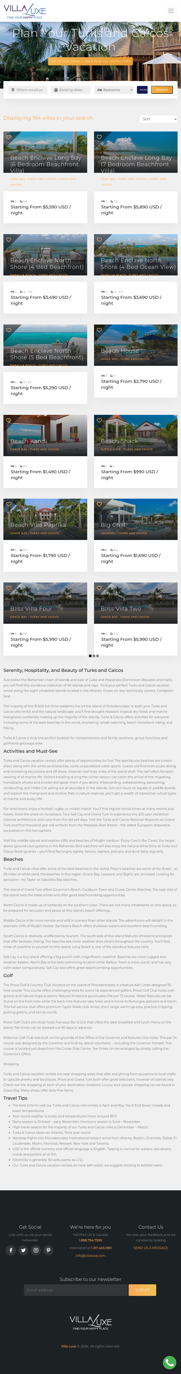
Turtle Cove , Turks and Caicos (127, 449)
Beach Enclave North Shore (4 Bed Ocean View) (138, 263)
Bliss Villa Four (31, 608)
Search (162, 90)
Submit (142, 1290)
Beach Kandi (28, 441)
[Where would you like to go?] (28, 90)
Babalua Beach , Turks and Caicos (39, 275)
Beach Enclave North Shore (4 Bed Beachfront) (47, 263)
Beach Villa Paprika (38, 525)
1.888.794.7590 (90, 1240)
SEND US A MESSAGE (151, 1248)
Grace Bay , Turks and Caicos (125, 359)
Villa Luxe (68, 1346)
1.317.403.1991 (101, 1248)
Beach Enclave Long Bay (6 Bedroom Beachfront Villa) (46, 164)
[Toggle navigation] (171, 10)
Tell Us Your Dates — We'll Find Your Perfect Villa (90, 61)
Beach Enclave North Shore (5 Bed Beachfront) (47, 354)
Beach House (120, 350)
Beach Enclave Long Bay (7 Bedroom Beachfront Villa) (136, 164)
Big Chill (113, 525)
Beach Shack (119, 441)
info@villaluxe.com (90, 1256)
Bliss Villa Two (121, 608)
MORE (144, 90)
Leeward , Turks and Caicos (124, 533)
